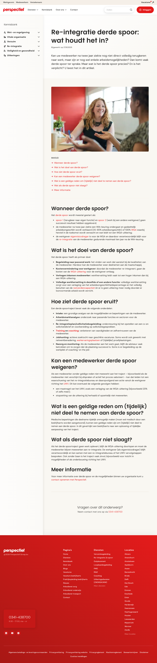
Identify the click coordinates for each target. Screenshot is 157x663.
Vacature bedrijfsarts (72, 576)
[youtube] (12, 633)
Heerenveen (129, 608)
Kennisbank (47, 9)
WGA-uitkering (78, 271)
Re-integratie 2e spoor (103, 558)
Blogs (65, 568)
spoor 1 (59, 220)
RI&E (96, 572)
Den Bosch (129, 583)
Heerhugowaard (131, 612)
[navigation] (13, 10)
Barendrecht (130, 572)
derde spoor (61, 215)
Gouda (127, 601)
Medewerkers (22, 2)
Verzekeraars (36, 2)
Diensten (66, 558)
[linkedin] (6, 633)
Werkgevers (8, 2)
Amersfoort (129, 558)
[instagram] (18, 633)
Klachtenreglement (114, 652)
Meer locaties (130, 634)
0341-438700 (115, 511)
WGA (134, 229)
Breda (127, 576)
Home (65, 554)
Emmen (128, 590)
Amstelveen (129, 561)
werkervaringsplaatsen (88, 340)
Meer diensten (99, 586)
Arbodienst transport (72, 594)
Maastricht (129, 623)
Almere (128, 554)
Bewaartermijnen (131, 652)
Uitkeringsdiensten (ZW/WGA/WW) (101, 580)
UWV (66, 383)
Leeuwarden (130, 619)
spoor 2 (102, 220)
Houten (128, 615)
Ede (126, 586)
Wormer (128, 626)
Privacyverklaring (56, 652)
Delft (127, 579)
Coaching (98, 576)
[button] (33, 10)
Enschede (128, 594)
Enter (127, 597)
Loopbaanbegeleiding (103, 565)
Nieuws (66, 583)
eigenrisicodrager (80, 236)
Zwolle (127, 630)
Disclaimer (144, 652)
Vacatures (67, 572)
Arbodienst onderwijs (72, 590)
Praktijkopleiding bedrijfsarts (75, 579)
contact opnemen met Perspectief (68, 479)
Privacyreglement (96, 652)
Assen (127, 568)
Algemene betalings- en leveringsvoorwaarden (28, 652)
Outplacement (100, 561)
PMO (96, 568)
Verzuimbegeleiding (102, 554)
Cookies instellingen (78, 656)
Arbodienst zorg (70, 586)
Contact (74, 9)
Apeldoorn (129, 565)
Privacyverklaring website (76, 652)
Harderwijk (129, 605)
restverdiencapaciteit (84, 287)
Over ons (67, 565)
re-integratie (65, 239)
